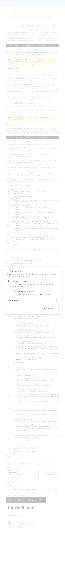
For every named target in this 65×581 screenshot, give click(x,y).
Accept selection (48, 308)
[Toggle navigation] (58, 3)
